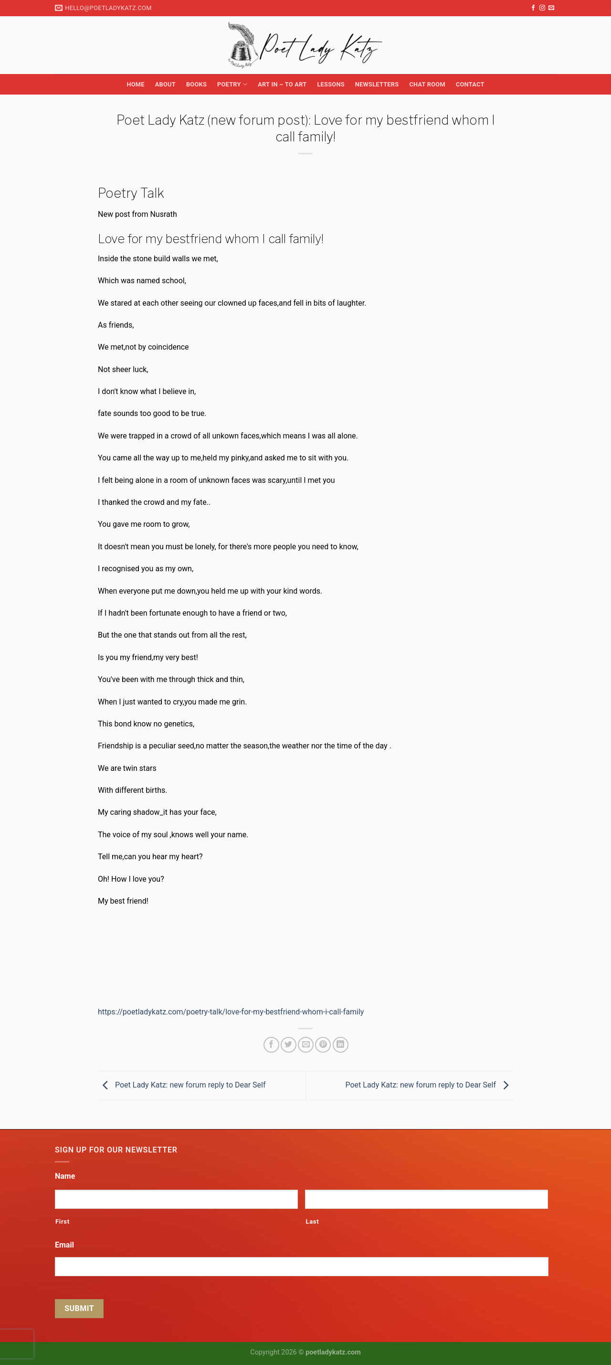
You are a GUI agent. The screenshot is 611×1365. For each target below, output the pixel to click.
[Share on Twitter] (288, 1045)
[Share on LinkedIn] (340, 1045)
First (62, 1221)
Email (64, 1244)
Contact (470, 84)
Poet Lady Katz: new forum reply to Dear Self (182, 1084)
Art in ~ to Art (282, 84)
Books (196, 84)
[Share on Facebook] (271, 1045)
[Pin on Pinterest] (323, 1045)
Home (135, 84)
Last (312, 1221)
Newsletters (377, 84)
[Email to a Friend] (306, 1045)
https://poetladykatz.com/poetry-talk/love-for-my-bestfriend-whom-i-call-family (231, 1011)
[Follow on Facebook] (533, 8)
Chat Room (427, 84)
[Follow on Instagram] (542, 8)
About (165, 84)
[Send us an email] (551, 8)
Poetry (232, 84)
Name (65, 1176)
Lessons (330, 84)
